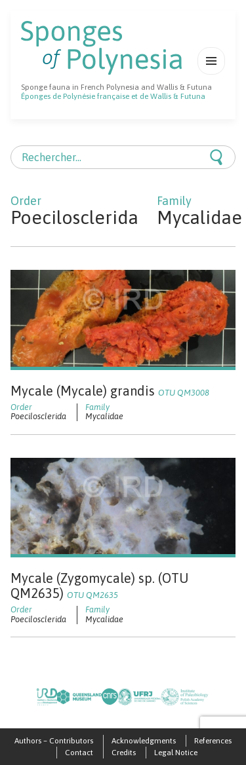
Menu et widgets (211, 74)
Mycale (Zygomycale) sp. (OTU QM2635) (99, 585)
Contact (79, 752)
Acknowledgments (144, 740)
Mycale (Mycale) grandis (109, 390)
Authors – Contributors (53, 740)
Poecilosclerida (38, 416)
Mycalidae (104, 416)
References (213, 740)
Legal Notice (175, 752)
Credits (124, 752)
